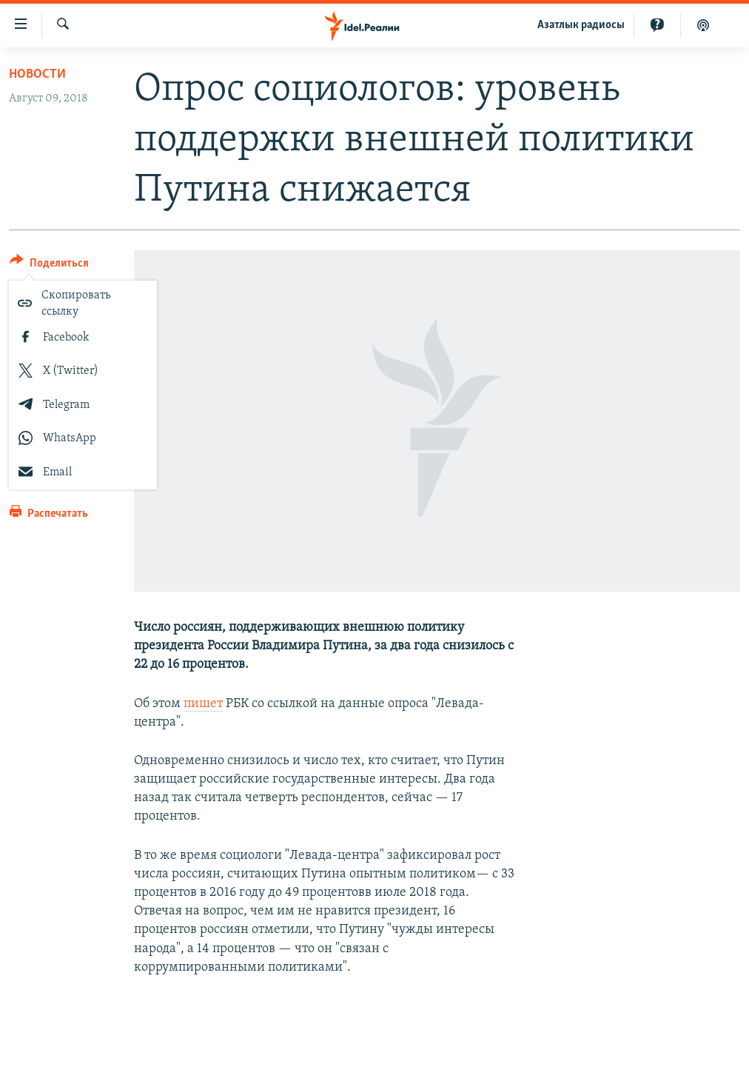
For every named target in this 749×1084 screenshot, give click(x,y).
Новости (37, 74)
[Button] (49, 265)
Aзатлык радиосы (581, 25)
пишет (203, 704)
